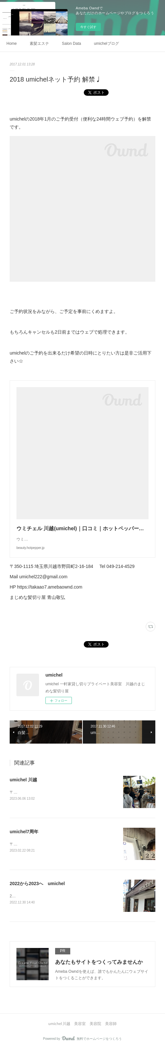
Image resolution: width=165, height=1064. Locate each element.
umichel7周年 (24, 845)
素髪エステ (39, 43)
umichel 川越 (23, 792)
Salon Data (71, 43)
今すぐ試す (88, 27)
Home (11, 43)
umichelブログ (106, 43)
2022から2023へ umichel (37, 897)
